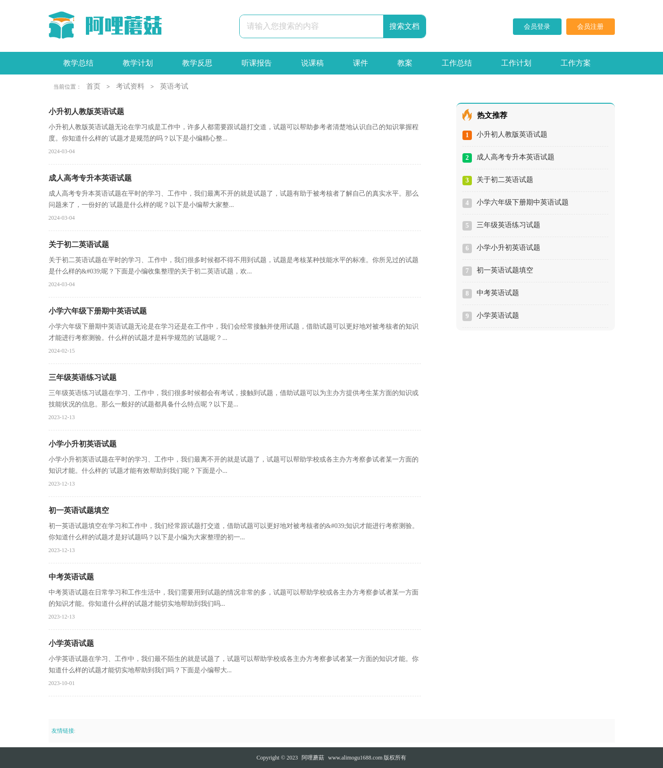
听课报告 (257, 63)
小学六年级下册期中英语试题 (523, 202)
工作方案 (576, 63)
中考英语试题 (498, 293)
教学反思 (197, 63)
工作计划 (516, 63)
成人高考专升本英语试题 (515, 157)
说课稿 (312, 63)
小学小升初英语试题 (508, 247)
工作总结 (457, 63)
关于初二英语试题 (505, 179)
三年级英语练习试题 (508, 225)
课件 (360, 63)
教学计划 (138, 63)
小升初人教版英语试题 (512, 134)
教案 (404, 63)
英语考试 (174, 86)
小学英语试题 (498, 315)
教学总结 (78, 63)
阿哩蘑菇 (313, 757)
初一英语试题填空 (505, 270)
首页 (93, 86)
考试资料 (130, 86)
